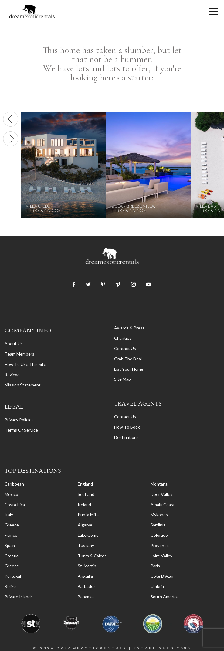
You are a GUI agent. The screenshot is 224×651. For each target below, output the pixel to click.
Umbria (157, 586)
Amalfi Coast (163, 504)
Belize (10, 586)
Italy (9, 514)
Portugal (13, 576)
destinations (126, 437)
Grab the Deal (128, 358)
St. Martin (87, 565)
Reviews (13, 374)
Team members (19, 353)
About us (14, 343)
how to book (127, 426)
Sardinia (158, 524)
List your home (128, 369)
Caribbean (14, 483)
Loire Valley (161, 555)
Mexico (11, 494)
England (85, 483)
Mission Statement (23, 384)
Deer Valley (161, 494)
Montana (159, 483)
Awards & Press (129, 327)
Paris (155, 565)
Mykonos (159, 514)
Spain (10, 545)
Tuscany (86, 545)
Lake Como (88, 535)
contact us (125, 416)
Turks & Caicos (92, 555)
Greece (12, 524)
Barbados (87, 586)
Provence (160, 545)
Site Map (122, 379)
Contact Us (125, 348)
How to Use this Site (25, 364)
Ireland (84, 504)
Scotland (86, 494)
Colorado (159, 535)
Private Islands (19, 596)
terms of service (21, 429)
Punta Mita (88, 514)
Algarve (85, 524)
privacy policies (19, 419)
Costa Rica (15, 504)
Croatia (12, 555)
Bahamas (86, 596)
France (11, 535)
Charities (122, 338)
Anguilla (85, 576)
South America (164, 596)
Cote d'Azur (162, 576)
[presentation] (10, 119)
